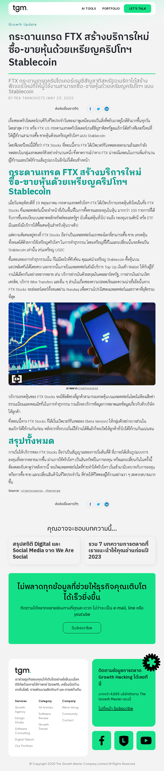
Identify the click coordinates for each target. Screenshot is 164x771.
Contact (68, 720)
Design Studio (20, 720)
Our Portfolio (24, 746)
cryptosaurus (88, 388)
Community (70, 714)
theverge (52, 490)
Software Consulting (22, 731)
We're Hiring (70, 707)
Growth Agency (20, 709)
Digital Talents (24, 739)
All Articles (46, 707)
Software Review (45, 716)
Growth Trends (44, 726)
